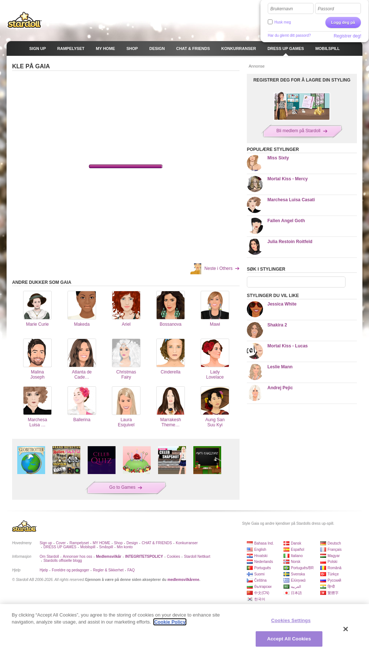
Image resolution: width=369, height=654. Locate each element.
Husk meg (282, 22)
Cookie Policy (169, 622)
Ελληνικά (298, 580)
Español (297, 550)
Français (334, 550)
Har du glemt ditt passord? (289, 35)
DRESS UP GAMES (59, 547)
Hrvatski (260, 556)
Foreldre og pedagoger (70, 570)
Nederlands (263, 562)
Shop (118, 543)
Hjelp (44, 570)
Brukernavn (281, 8)
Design (132, 543)
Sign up (46, 543)
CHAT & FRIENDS (157, 543)
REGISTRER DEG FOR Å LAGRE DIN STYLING (302, 80)
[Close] (346, 629)
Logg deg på (343, 22)
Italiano (297, 556)
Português (262, 568)
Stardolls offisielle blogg (62, 561)
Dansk (296, 543)
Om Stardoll (49, 556)
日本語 (296, 593)
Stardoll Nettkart (197, 556)
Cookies (173, 556)
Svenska (298, 574)
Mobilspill (87, 547)
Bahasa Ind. (264, 543)
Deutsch (334, 543)
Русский (334, 580)
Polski (332, 562)
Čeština (260, 580)
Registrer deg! (347, 36)
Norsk (295, 562)
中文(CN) (261, 593)
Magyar (334, 556)
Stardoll (25, 20)
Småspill (106, 547)
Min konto (125, 547)
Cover (61, 543)
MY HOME (101, 543)
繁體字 (333, 593)
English (260, 550)
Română (334, 568)
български (262, 587)
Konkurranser (187, 543)
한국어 (259, 599)
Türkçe (333, 574)
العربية (296, 587)
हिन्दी (331, 587)
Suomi (259, 574)
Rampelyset (79, 543)
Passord (326, 8)
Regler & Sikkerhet (108, 570)
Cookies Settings (291, 620)
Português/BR (302, 568)
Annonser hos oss (77, 556)
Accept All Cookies (289, 639)
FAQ (131, 570)
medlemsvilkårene (183, 580)
